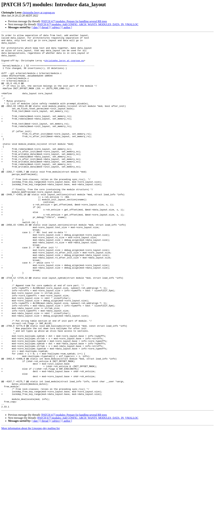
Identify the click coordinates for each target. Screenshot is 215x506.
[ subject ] (56, 27)
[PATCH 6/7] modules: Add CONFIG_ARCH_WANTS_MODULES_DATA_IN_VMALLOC (87, 24)
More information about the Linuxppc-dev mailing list (30, 503)
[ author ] (67, 27)
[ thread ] (45, 27)
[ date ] (35, 27)
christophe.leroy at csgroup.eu (38, 12)
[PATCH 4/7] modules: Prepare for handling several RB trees (74, 21)
